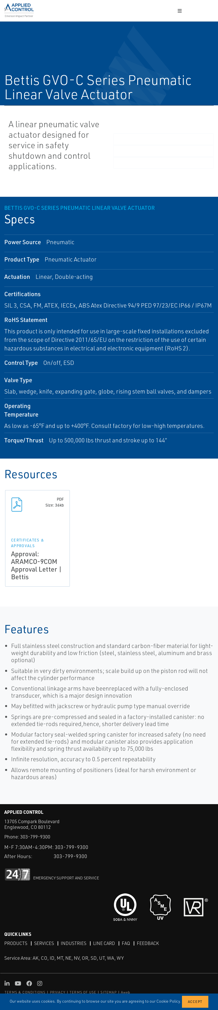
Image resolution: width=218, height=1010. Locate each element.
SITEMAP (108, 992)
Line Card (104, 943)
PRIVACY (57, 992)
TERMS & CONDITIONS (25, 992)
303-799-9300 (35, 837)
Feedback (148, 943)
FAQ (126, 943)
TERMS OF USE (83, 992)
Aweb (126, 992)
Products (15, 943)
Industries (73, 943)
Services (44, 943)
